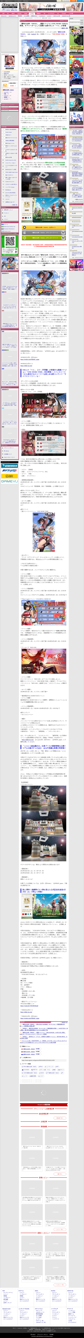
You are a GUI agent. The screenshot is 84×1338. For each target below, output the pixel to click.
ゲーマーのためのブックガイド (11, 166)
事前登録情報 (39, 1314)
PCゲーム (6, 224)
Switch (25, 13)
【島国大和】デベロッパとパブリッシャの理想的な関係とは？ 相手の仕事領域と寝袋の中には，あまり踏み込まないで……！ (9, 325)
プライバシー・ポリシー (42, 1334)
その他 (70, 1320)
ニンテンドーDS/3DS (24, 1308)
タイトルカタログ (24, 1301)
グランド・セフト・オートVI (77, 241)
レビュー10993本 (6, 10)
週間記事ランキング (8, 209)
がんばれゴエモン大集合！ (77, 247)
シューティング (49, 1066)
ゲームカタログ (72, 1322)
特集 (5, 93)
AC (58, 13)
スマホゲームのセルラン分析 (11, 150)
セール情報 (26, 15)
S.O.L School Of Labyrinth (77, 236)
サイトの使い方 (18, 1)
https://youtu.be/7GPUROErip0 (29, 1006)
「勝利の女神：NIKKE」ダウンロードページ (44, 232)
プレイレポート (40, 1294)
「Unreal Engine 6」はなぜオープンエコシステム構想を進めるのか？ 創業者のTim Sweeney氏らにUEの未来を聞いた (9, 441)
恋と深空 (74, 213)
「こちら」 (49, 1329)
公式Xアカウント (8, 1)
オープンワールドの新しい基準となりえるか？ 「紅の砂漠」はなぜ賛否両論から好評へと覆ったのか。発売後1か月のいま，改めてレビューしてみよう (9, 364)
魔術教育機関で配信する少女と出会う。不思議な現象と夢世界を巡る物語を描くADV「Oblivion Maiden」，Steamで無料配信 (77, 174)
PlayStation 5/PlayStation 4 (9, 228)
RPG (58, 1066)
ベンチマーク (55, 1319)
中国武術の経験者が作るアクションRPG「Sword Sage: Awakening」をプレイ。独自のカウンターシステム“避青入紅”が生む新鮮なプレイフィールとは (31, 1223)
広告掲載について (8, 454)
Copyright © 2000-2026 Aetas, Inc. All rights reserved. (42, 1336)
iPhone (41, 1066)
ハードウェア (51, 13)
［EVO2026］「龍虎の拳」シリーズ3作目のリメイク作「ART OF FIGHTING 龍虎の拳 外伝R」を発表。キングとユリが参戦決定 (77, 146)
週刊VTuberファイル (10, 143)
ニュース (6, 92)
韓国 (54, 1069)
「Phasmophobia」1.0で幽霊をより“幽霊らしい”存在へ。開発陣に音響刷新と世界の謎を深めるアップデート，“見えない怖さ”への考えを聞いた (55, 1278)
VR (44, 13)
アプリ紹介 (39, 1317)
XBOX (13, 13)
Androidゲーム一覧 (66, 15)
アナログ (64, 13)
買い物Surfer (8, 189)
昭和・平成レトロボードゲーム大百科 (11, 178)
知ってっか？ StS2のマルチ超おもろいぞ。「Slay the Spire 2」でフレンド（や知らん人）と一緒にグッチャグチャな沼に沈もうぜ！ (9, 383)
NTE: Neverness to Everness (77, 232)
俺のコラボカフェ (9, 175)
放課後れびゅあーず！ (10, 202)
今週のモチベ (8, 134)
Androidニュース (12, 15)
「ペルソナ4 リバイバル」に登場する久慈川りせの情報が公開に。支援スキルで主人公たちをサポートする (77, 153)
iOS (29, 34)
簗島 (33, 1076)
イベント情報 (71, 1312)
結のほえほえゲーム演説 (11, 169)
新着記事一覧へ (60, 1118)
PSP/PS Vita (70, 1290)
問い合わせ (26, 1)
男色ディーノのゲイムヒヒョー (11, 146)
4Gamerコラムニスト (10, 181)
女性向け (39, 13)
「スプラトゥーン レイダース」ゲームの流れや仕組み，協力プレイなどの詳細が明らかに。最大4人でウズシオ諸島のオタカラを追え (77, 188)
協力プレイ (61, 1069)
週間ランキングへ (79, 199)
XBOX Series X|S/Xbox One (9, 226)
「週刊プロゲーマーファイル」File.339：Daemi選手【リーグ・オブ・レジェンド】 (55, 1147)
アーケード (70, 1308)
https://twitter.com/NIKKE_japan (29, 359)
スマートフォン (39, 1308)
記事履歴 (73, 0)
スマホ (32, 13)
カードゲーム (71, 1315)
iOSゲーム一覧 (56, 15)
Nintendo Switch (7, 231)
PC (8, 13)
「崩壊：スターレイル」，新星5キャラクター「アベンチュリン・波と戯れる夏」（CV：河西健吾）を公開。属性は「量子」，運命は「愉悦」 (77, 167)
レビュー (6, 95)
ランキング (80, 0)
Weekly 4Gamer (9, 132)
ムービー (49, 15)
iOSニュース (3, 15)
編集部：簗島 (65, 28)
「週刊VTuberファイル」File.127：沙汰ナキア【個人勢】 (31, 1147)
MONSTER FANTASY (76, 217)
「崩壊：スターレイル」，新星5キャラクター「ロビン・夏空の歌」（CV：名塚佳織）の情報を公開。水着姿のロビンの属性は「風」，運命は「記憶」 (77, 195)
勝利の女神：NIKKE (9, 66)
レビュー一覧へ (60, 1229)
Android (33, 34)
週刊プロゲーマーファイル (11, 137)
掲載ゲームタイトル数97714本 (9, 9)
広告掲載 (51, 1334)
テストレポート (56, 1312)
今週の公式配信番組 (10, 140)
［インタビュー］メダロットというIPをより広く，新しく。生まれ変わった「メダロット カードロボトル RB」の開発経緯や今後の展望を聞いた (9, 423)
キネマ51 (7, 199)
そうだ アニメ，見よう (10, 162)
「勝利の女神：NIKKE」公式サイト (45, 227)
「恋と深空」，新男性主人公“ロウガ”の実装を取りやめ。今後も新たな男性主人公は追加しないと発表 (77, 132)
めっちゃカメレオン (76, 221)
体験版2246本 (14, 10)
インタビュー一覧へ (60, 1284)
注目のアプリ (34, 15)
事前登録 (20, 15)
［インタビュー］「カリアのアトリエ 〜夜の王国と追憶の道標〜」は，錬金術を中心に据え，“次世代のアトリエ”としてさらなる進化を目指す (9, 404)
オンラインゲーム (8, 1292)
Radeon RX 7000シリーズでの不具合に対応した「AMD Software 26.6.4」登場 (77, 160)
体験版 (5, 97)
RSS (2, 1)
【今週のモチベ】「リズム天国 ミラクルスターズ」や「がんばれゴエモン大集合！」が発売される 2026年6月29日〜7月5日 (55, 1169)
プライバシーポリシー (9, 447)
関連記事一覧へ (65, 1022)
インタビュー (42, 15)
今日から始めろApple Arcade (12, 172)
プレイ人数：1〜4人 (45, 1069)
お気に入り (66, 0)
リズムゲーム (71, 1319)
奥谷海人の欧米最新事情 (11, 129)
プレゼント (6, 213)
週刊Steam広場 (9, 157)
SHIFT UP (6, 73)
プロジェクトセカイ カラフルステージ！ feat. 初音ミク (77, 253)
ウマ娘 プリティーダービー (77, 226)
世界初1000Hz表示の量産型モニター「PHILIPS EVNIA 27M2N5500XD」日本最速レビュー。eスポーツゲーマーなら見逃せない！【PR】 (55, 1223)
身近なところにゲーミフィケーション (11, 196)
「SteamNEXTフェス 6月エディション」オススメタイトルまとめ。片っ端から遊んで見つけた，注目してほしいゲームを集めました (9, 306)
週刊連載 (6, 1299)
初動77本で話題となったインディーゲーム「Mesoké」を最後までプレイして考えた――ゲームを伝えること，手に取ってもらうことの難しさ (9, 346)
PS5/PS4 (19, 13)
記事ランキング (7, 1302)
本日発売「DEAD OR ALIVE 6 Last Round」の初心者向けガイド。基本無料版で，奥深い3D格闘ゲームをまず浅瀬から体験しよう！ (9, 288)
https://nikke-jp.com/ (26, 365)
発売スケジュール (24, 1299)
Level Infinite (7, 71)
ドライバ (6, 219)
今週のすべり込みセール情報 (11, 154)
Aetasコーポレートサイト (9, 457)
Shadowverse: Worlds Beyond (77, 208)
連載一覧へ (15, 204)
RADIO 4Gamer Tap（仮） (11, 160)
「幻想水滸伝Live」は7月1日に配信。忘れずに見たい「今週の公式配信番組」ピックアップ (31, 1169)
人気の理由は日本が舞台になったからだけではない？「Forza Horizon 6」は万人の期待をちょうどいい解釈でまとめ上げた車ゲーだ (31, 1199)
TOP (3, 13)
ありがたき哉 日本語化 (10, 192)
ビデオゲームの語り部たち (11, 184)
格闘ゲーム (71, 1314)
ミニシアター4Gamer (10, 187)
